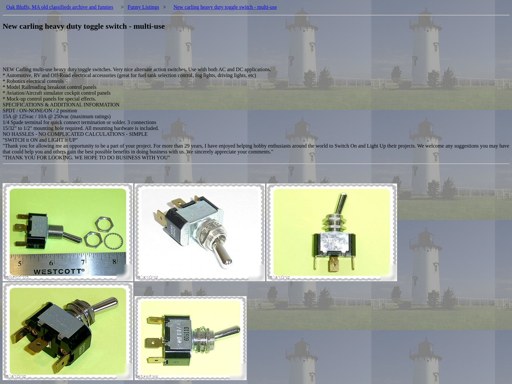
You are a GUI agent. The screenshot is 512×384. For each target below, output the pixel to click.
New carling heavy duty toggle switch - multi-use (225, 7)
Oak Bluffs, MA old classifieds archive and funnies (59, 7)
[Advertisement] (121, 52)
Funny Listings (143, 7)
